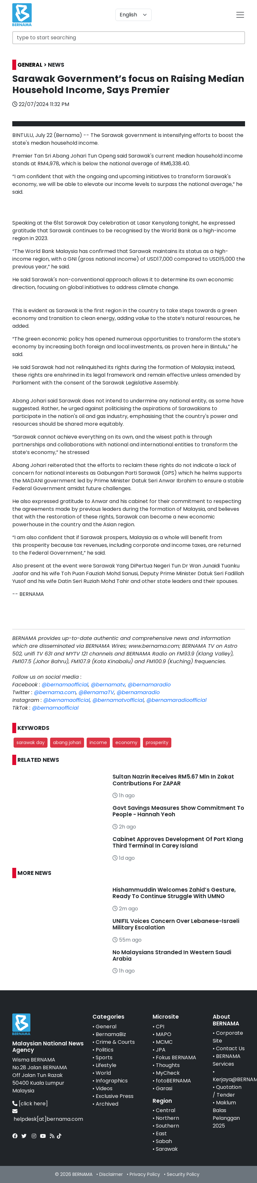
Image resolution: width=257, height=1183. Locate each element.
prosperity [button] (157, 742)
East (161, 1133)
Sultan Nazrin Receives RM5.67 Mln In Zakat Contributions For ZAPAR (173, 780)
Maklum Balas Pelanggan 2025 (226, 1114)
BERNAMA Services (227, 1060)
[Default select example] (133, 15)
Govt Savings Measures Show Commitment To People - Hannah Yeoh (178, 811)
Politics (104, 1049)
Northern (167, 1118)
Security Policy (183, 1174)
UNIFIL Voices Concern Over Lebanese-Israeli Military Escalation (175, 924)
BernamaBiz (111, 1034)
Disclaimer (111, 1174)
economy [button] (126, 742)
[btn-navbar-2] (240, 15)
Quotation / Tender (227, 1091)
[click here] (33, 1103)
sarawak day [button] (30, 742)
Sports (104, 1057)
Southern (167, 1126)
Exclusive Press (115, 1096)
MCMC (164, 1042)
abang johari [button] (67, 742)
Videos (104, 1088)
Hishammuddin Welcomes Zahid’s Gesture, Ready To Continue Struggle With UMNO (174, 893)
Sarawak (167, 1149)
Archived (107, 1104)
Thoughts (168, 1065)
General (106, 1026)
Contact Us (230, 1048)
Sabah (164, 1141)
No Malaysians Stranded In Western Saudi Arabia (171, 955)
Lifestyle (106, 1065)
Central (165, 1110)
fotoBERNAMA (173, 1080)
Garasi (164, 1088)
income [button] (98, 742)
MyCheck (168, 1073)
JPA (161, 1049)
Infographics (112, 1080)
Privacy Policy (145, 1174)
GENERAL (29, 65)
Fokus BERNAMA (176, 1057)
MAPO (163, 1034)
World (103, 1073)
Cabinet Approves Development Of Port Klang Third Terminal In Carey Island (177, 842)
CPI (160, 1026)
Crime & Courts (115, 1042)
